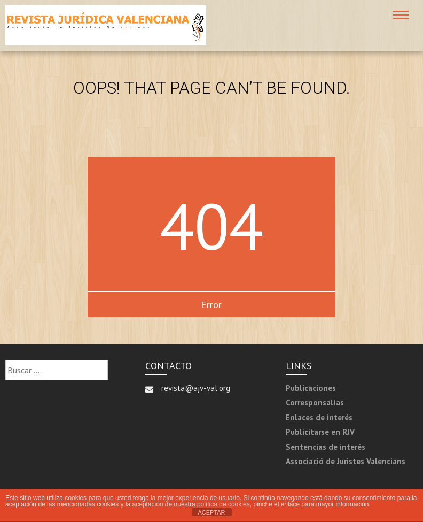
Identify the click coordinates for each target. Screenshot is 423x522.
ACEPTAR (211, 512)
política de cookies (223, 504)
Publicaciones (311, 388)
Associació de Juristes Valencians (345, 461)
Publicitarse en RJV (320, 432)
